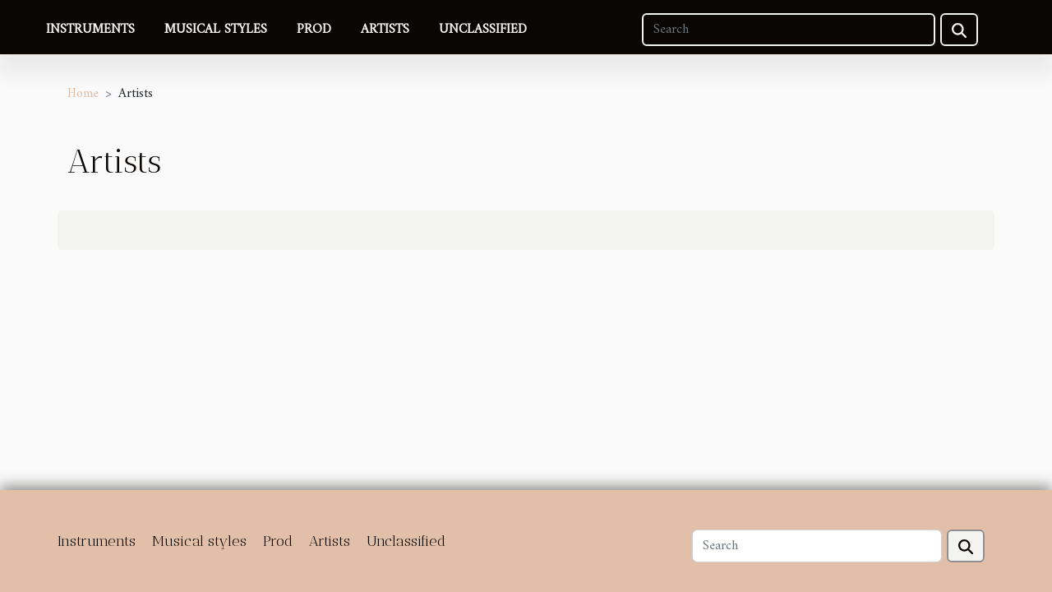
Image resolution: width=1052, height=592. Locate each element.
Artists (385, 29)
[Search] (788, 29)
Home (83, 93)
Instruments (90, 29)
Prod (314, 29)
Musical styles (215, 29)
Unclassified (483, 29)
